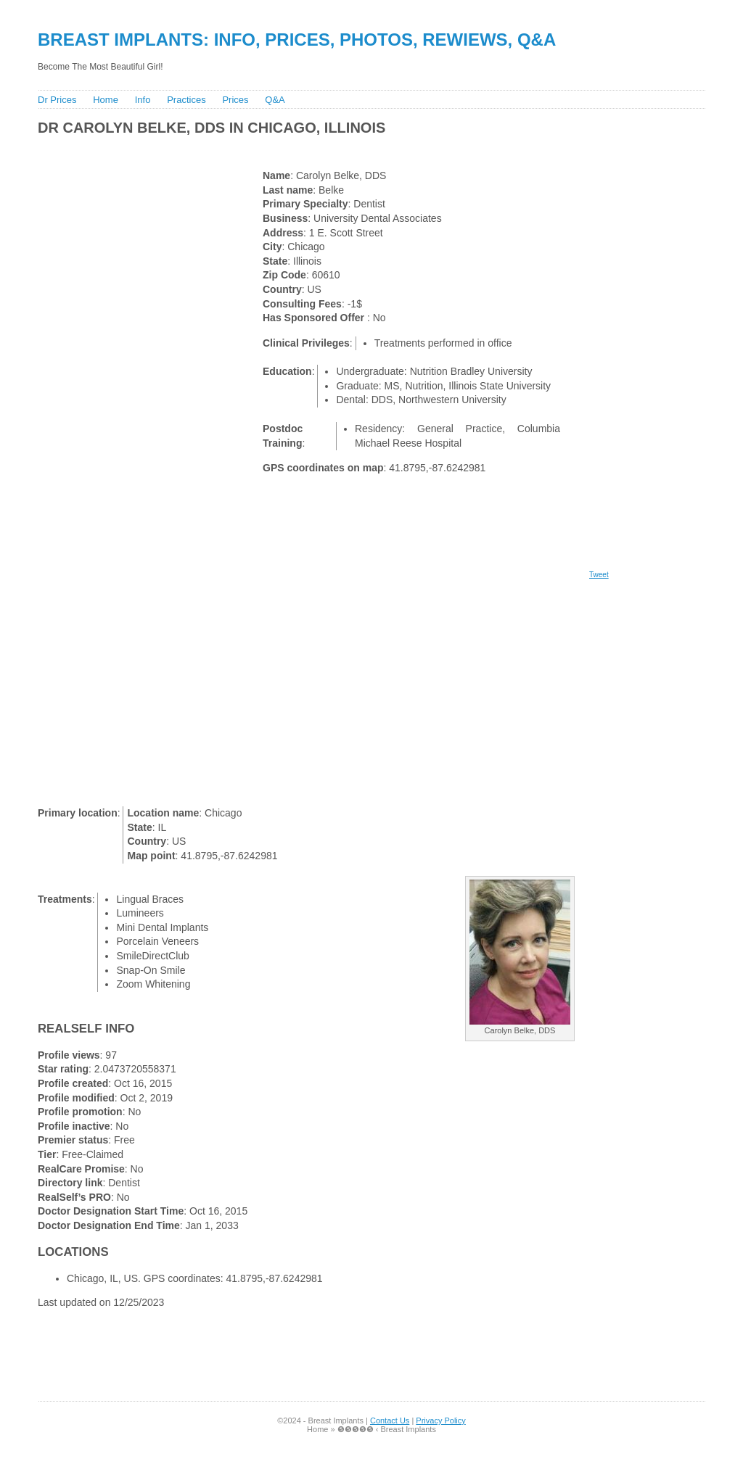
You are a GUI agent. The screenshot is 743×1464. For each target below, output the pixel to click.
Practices (186, 99)
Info (143, 99)
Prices (235, 99)
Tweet (599, 575)
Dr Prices (57, 99)
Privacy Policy (440, 1420)
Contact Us (389, 1420)
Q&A (274, 99)
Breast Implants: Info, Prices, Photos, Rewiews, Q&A (297, 39)
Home (105, 99)
